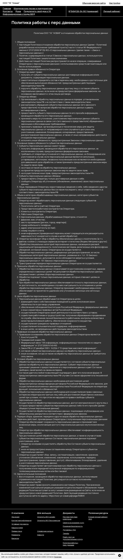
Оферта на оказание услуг (73, 523)
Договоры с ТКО (69, 530)
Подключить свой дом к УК (37, 11)
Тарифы (66, 533)
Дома (18, 11)
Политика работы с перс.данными (70, 544)
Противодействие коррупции (70, 518)
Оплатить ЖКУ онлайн (46, 517)
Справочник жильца (45, 531)
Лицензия (15, 517)
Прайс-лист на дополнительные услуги (73, 538)
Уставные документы (20, 524)
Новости (40, 535)
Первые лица (17, 531)
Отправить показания (45, 528)
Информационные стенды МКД (19, 14)
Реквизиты (16, 535)
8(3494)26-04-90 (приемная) (83, 11)
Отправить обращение (46, 524)
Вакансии (15, 538)
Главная (7, 8)
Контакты (8, 11)
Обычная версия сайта (94, 3)
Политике (58, 557)
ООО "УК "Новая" (11, 3)
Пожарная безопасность (73, 526)
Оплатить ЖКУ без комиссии (48, 520)
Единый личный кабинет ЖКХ (98, 518)
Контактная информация (21, 520)
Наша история (17, 528)
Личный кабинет (111, 11)
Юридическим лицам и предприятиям (33, 8)
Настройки (114, 3)
